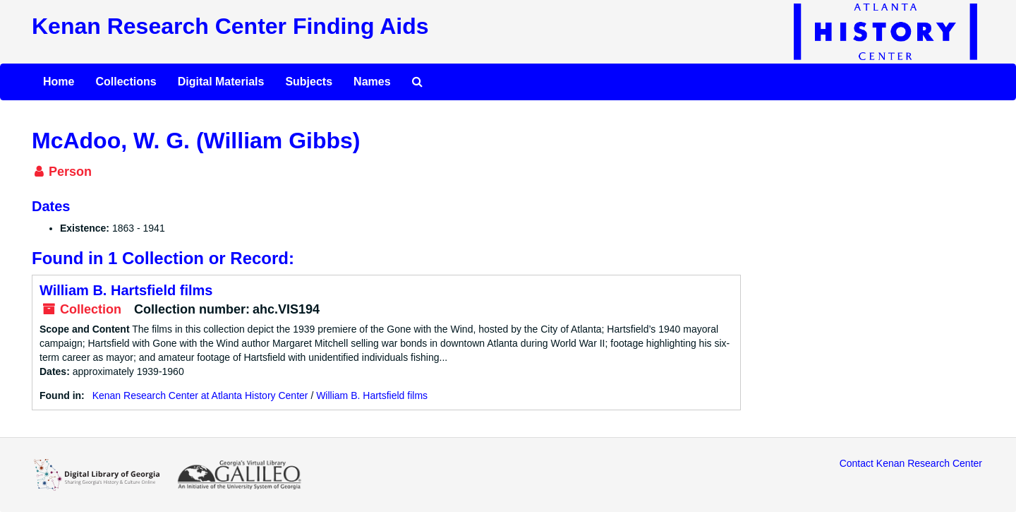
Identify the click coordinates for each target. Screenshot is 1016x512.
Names (371, 82)
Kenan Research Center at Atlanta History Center (200, 395)
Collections (125, 82)
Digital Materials (221, 82)
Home (58, 82)
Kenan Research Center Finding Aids (230, 26)
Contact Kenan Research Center (911, 463)
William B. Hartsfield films (126, 290)
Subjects (308, 82)
